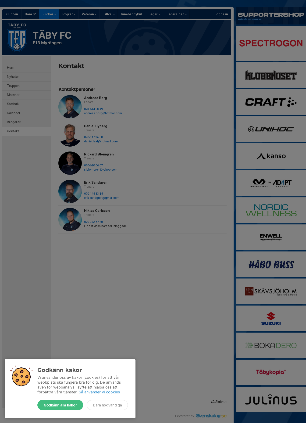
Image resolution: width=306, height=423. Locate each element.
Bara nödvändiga (107, 405)
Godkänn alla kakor (60, 405)
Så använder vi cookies (99, 392)
